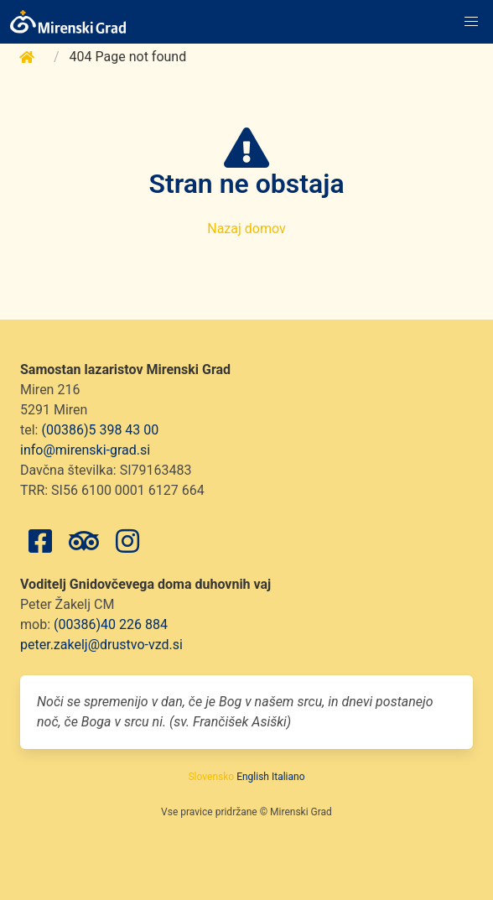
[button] (471, 22)
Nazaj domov (246, 229)
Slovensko (211, 777)
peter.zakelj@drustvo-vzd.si (101, 645)
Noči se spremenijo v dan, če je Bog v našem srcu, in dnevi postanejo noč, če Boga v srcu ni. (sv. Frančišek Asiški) (235, 712)
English (252, 777)
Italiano (288, 777)
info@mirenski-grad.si (85, 450)
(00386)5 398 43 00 (99, 430)
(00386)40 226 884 (111, 624)
